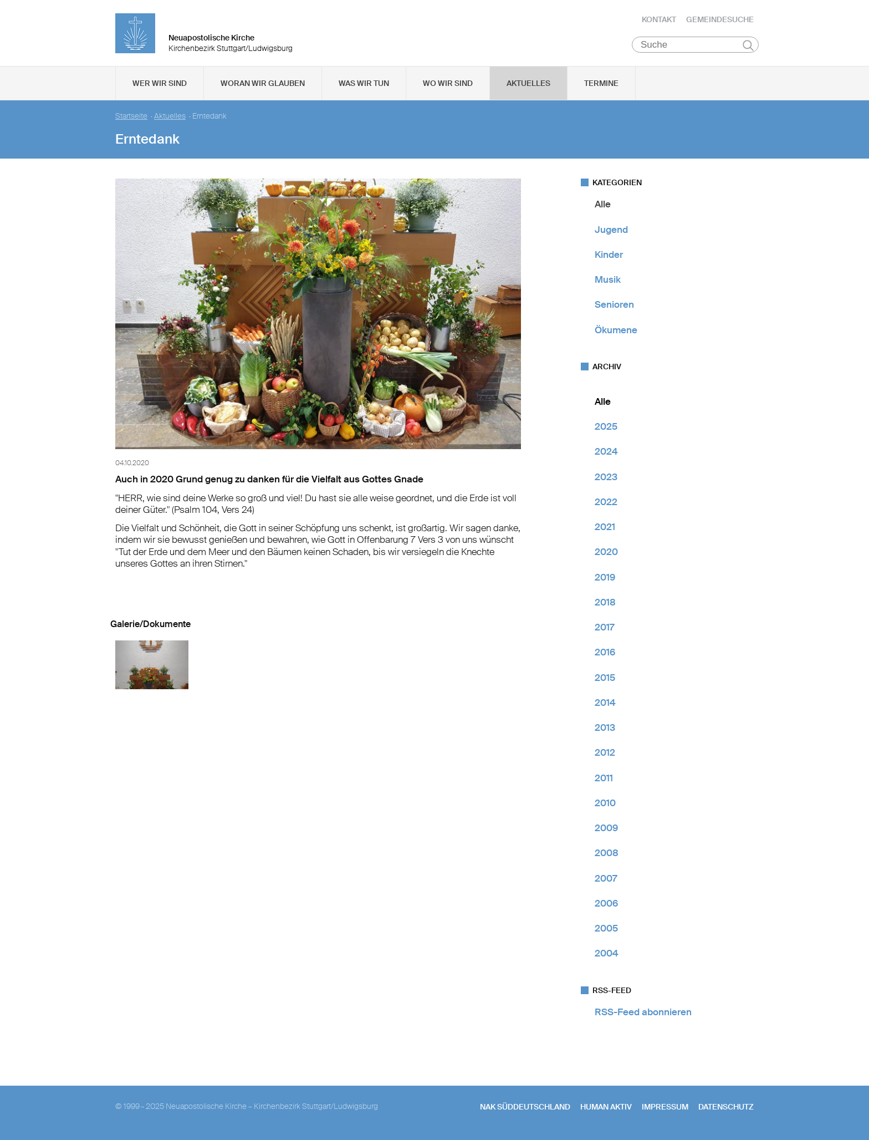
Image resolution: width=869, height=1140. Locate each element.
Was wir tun (364, 84)
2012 (605, 753)
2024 (606, 452)
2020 (606, 552)
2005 (606, 929)
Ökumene (616, 330)
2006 (606, 904)
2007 (606, 878)
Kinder (609, 255)
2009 (606, 828)
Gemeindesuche (720, 19)
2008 (606, 853)
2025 (606, 427)
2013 (605, 728)
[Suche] (695, 45)
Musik (608, 280)
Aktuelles (528, 84)
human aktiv (606, 1107)
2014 (605, 703)
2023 (606, 477)
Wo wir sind (448, 84)
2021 (605, 527)
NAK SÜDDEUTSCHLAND (525, 1107)
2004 (606, 954)
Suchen (748, 45)
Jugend (611, 229)
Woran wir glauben (263, 84)
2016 (605, 653)
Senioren (614, 305)
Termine (601, 84)
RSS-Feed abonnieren (643, 1012)
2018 (605, 603)
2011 (604, 778)
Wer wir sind (159, 84)
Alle (603, 205)
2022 (606, 502)
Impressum (665, 1107)
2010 (605, 803)
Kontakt (659, 19)
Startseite (131, 116)
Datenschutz (726, 1107)
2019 (605, 577)
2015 (605, 677)
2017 (604, 628)
